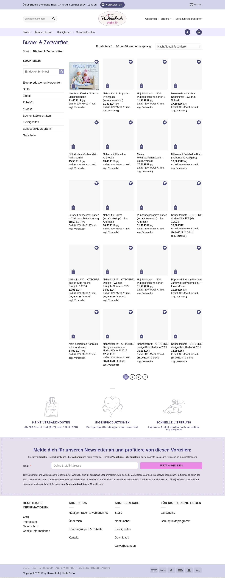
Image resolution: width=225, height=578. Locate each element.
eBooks (166, 18)
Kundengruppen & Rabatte (86, 529)
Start (26, 51)
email (26, 466)
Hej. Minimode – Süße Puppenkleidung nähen (150, 281)
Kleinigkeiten (65, 32)
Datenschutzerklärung (94, 568)
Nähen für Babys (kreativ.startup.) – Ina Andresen (115, 218)
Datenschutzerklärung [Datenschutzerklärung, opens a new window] (79, 484)
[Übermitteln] (53, 18)
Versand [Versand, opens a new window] (79, 107)
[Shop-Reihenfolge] (178, 46)
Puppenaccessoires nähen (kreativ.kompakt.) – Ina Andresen (152, 218)
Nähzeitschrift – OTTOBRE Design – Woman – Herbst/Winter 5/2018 (118, 347)
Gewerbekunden (85, 32)
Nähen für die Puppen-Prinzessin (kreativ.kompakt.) (116, 97)
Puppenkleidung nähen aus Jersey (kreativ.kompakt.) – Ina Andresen (186, 283)
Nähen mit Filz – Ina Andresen (114, 156)
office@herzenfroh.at (179, 480)
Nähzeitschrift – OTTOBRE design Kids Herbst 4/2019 (186, 345)
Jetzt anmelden (171, 466)
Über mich (75, 521)
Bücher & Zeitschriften (37, 115)
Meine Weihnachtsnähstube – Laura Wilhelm (150, 157)
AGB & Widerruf (66, 568)
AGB (26, 517)
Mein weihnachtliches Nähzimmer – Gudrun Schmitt (183, 97)
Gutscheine (168, 513)
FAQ (34, 568)
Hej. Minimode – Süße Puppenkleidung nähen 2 (151, 95)
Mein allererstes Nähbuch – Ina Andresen (83, 345)
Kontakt (73, 538)
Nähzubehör (123, 521)
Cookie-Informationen (36, 531)
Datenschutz (31, 527)
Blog (26, 568)
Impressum (30, 522)
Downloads (122, 538)
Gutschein (151, 18)
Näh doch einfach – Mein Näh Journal (83, 156)
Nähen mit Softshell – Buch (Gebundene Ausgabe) (186, 156)
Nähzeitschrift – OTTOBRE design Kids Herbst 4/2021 (152, 345)
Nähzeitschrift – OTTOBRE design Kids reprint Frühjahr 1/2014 (84, 283)
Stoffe (27, 32)
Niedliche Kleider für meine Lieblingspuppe (84, 95)
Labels (27, 95)
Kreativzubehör (44, 32)
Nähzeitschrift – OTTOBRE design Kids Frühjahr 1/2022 (186, 218)
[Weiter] (146, 377)
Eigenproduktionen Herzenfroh (42, 82)
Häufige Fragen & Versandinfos (88, 513)
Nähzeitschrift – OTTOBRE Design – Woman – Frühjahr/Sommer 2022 (118, 283)
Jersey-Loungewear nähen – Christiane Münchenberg (84, 217)
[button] (112, 5)
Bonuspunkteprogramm (188, 18)
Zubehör (28, 102)
